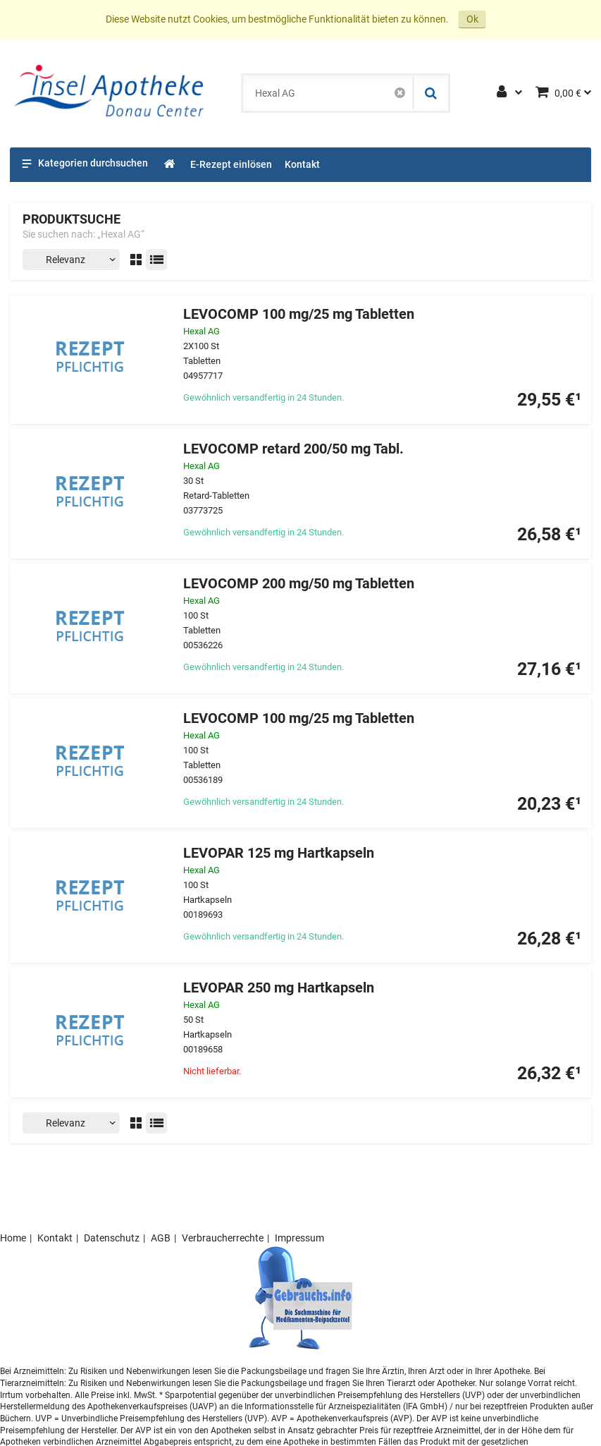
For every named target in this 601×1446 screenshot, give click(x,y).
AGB (161, 1238)
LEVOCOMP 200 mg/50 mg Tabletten (298, 584)
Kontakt (55, 1238)
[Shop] (170, 165)
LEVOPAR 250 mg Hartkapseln (278, 988)
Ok (472, 19)
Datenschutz (112, 1238)
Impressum (299, 1238)
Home (13, 1238)
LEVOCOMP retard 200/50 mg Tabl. (293, 449)
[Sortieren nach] (71, 259)
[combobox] (328, 93)
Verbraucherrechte (223, 1238)
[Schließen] (400, 93)
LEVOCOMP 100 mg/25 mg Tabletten (298, 314)
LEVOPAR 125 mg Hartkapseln (278, 853)
